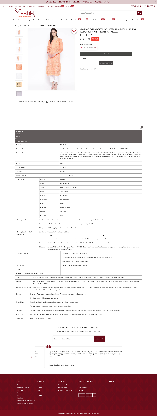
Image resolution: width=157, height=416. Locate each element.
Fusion (111, 19)
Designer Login (62, 387)
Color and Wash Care (21, 141)
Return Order (40, 6)
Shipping (17, 133)
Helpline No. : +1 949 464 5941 (26, 400)
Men (67, 20)
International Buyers (64, 385)
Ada (61, 163)
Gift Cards (69, 6)
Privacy (40, 395)
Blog (39, 390)
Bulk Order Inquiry (56, 6)
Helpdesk (20, 398)
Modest (93, 20)
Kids (62, 20)
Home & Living (122, 20)
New (14, 20)
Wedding (76, 19)
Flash (140, 19)
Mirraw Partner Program (65, 390)
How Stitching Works (23, 387)
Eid (85, 19)
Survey (47, 6)
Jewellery (55, 20)
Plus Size (132, 20)
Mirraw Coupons (84, 385)
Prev (32, 356)
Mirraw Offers (83, 387)
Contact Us (41, 387)
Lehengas (28, 20)
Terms (39, 393)
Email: (85, 58)
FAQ (18, 395)
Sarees (20, 20)
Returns (17, 139)
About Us (40, 385)
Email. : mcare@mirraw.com (25, 403)
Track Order (32, 6)
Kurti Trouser (65, 187)
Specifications (19, 131)
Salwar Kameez (38, 20)
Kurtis (48, 20)
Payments (17, 136)
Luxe (101, 19)
